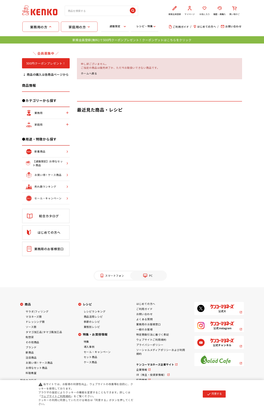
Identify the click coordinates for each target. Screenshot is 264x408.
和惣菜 (30, 337)
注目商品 (31, 357)
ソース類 (31, 327)
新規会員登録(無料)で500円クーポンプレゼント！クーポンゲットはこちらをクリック (131, 40)
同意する (214, 394)
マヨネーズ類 (34, 316)
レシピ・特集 (144, 26)
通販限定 (114, 26)
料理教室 (31, 373)
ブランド (31, 347)
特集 (86, 341)
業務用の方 (38, 27)
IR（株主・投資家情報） (151, 375)
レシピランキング (95, 311)
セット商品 (90, 357)
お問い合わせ (144, 314)
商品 (28, 304)
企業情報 (141, 369)
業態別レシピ (92, 327)
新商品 (30, 352)
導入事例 (89, 347)
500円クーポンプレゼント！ (46, 63)
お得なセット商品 (36, 368)
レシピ (87, 304)
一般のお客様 (144, 329)
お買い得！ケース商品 (39, 362)
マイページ (189, 11)
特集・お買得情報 (95, 334)
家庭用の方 (77, 27)
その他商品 (32, 342)
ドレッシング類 (35, 322)
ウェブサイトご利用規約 (151, 339)
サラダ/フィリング (37, 311)
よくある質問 (144, 319)
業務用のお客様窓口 (148, 324)
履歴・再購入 (219, 11)
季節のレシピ (92, 322)
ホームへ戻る (89, 73)
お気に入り (204, 11)
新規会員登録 (174, 11)
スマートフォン (114, 275)
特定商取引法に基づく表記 (152, 334)
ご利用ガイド (144, 309)
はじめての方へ (145, 304)
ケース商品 (90, 362)
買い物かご (234, 11)
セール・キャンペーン (97, 352)
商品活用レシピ (93, 316)
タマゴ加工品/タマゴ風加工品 (44, 332)
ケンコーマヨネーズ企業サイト (155, 364)
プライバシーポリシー (149, 345)
